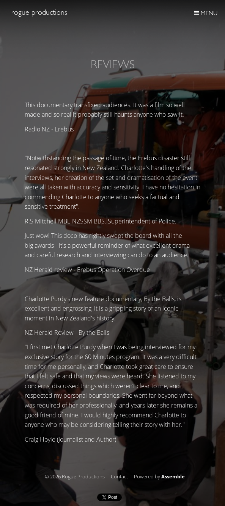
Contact (119, 477)
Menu (205, 13)
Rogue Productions (39, 12)
